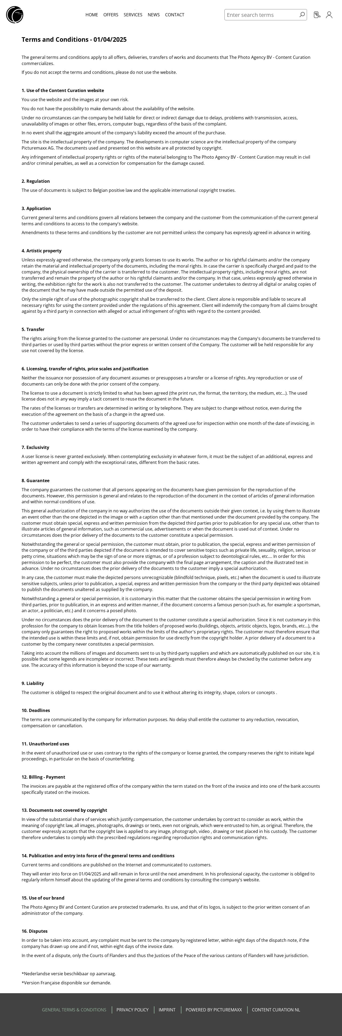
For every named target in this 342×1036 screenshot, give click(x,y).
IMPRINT (167, 1010)
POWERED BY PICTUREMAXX (214, 1010)
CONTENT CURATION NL (276, 1010)
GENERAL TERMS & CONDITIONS (74, 1010)
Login (329, 14)
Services (133, 15)
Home (92, 15)
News (154, 15)
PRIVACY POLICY (132, 1010)
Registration (317, 14)
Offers (110, 15)
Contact (174, 15)
